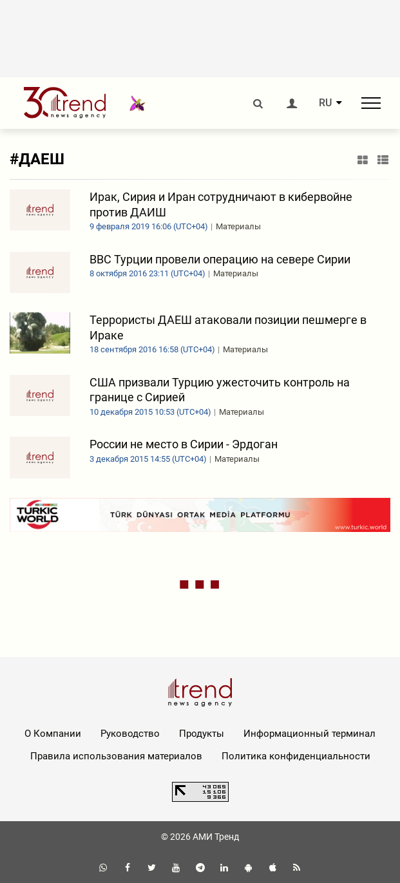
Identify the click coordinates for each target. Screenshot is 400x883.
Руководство (130, 733)
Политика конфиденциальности (296, 756)
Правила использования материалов (116, 756)
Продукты (201, 733)
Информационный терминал (309, 733)
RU (325, 103)
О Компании (52, 733)
